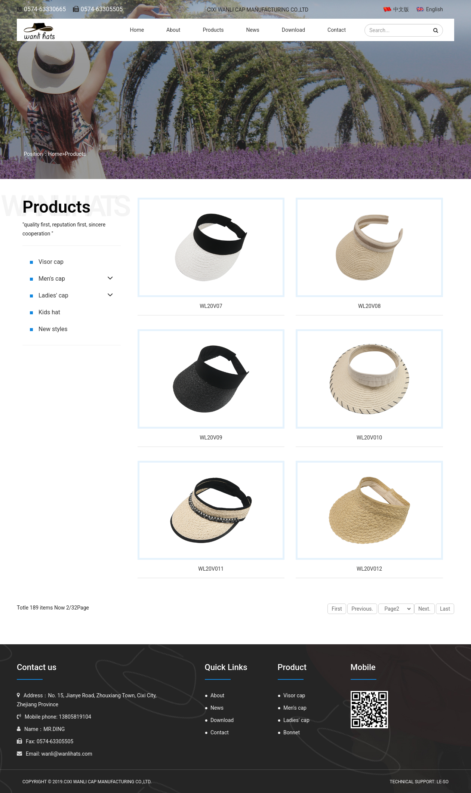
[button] (435, 30)
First (337, 609)
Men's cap (47, 278)
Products (213, 30)
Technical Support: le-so (419, 781)
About (173, 30)
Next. (424, 609)
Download (293, 30)
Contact (336, 30)
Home (137, 30)
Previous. (362, 609)
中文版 (396, 9)
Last (445, 609)
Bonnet (289, 732)
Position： (35, 154)
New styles (49, 329)
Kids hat (45, 312)
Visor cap (47, 261)
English (429, 9)
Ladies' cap (49, 295)
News (252, 30)
